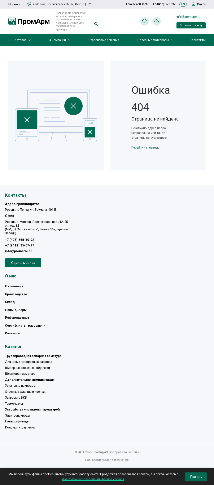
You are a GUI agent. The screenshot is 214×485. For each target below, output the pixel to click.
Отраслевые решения (103, 40)
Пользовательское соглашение (107, 460)
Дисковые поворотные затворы (28, 362)
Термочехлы (14, 403)
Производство (16, 294)
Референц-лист (17, 317)
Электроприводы (17, 415)
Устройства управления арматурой (32, 409)
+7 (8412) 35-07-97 (164, 4)
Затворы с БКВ (16, 397)
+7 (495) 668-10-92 (137, 4)
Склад (10, 302)
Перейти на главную (145, 147)
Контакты (198, 40)
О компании (57, 40)
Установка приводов (20, 385)
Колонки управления (20, 427)
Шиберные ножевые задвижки (27, 368)
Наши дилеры (16, 310)
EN (183, 4)
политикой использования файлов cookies (93, 479)
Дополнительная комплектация (29, 380)
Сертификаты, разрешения (26, 325)
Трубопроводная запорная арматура (33, 356)
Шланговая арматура (20, 374)
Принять (196, 477)
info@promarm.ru (188, 16)
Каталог (20, 40)
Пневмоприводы (17, 421)
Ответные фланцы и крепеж (25, 392)
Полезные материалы (153, 40)
